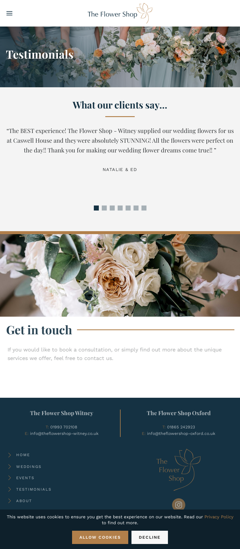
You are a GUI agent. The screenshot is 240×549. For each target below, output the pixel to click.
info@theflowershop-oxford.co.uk (181, 433)
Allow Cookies (100, 537)
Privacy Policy (219, 517)
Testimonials (33, 489)
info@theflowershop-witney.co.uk (64, 433)
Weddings (28, 466)
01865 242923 (181, 427)
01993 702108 (63, 427)
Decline (150, 537)
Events (25, 478)
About (24, 501)
